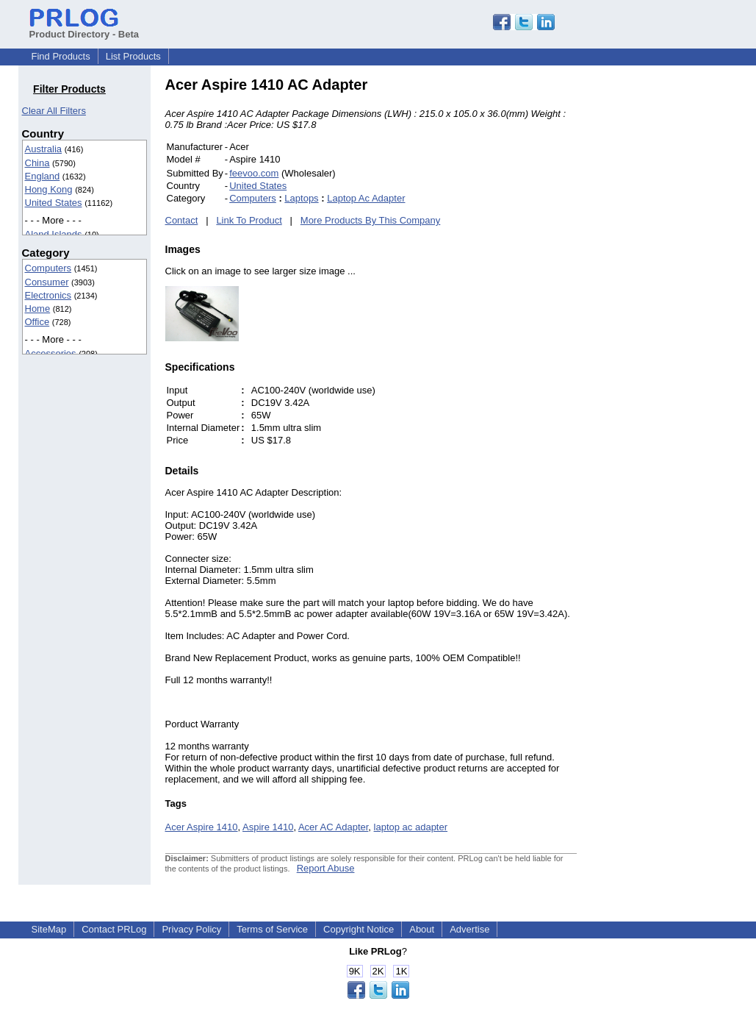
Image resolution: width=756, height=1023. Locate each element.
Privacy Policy (191, 929)
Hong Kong (49, 189)
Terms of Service (272, 929)
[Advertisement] (676, 297)
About (421, 929)
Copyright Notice (358, 929)
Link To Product (248, 220)
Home (38, 308)
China (37, 162)
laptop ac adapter (410, 827)
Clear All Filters (54, 110)
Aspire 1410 (267, 827)
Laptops (301, 198)
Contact (181, 220)
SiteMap (49, 929)
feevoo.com (253, 173)
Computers (48, 268)
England (42, 176)
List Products (133, 56)
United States (53, 202)
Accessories (50, 353)
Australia (43, 148)
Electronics (48, 295)
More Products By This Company (370, 220)
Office (37, 321)
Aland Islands (53, 234)
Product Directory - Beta (84, 29)
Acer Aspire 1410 (201, 827)
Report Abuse (326, 868)
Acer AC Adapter (333, 827)
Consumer (47, 282)
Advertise (469, 929)
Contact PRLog (114, 929)
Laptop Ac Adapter (366, 198)
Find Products (61, 56)
